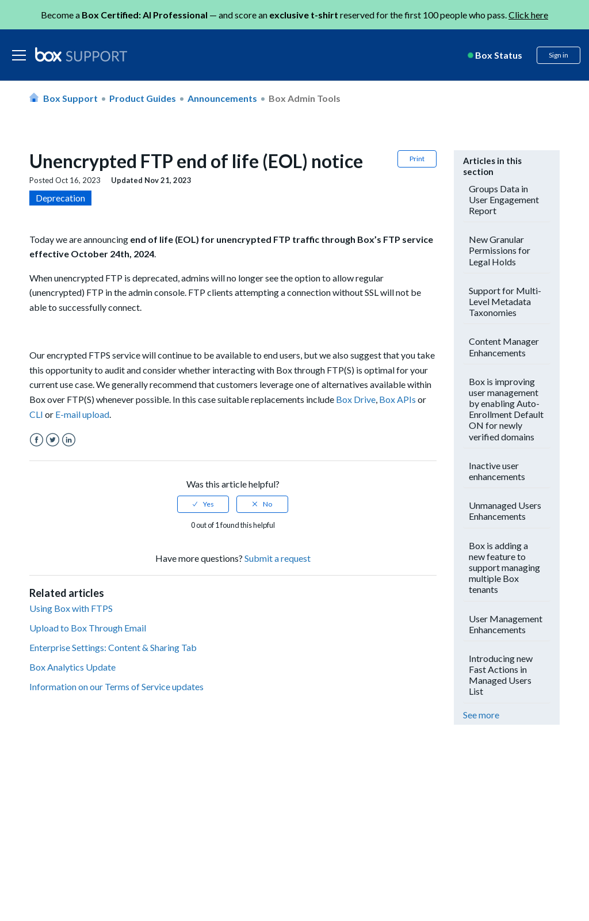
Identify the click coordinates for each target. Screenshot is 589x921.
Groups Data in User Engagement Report (504, 199)
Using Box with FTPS (71, 608)
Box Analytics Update (72, 666)
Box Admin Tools (305, 98)
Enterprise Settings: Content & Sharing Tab (113, 647)
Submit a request (277, 558)
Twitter (52, 440)
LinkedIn (69, 440)
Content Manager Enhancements (504, 346)
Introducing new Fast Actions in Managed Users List (501, 675)
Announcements (222, 98)
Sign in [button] (558, 55)
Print (417, 158)
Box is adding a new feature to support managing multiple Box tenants (504, 567)
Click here (528, 14)
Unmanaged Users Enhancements (505, 511)
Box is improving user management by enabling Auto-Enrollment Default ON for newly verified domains (506, 409)
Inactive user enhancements (497, 471)
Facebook (36, 440)
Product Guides (142, 98)
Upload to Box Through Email (87, 627)
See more (481, 714)
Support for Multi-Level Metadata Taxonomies (505, 301)
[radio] (203, 504)
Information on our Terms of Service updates (116, 686)
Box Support (70, 98)
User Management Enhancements (505, 624)
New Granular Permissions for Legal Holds (499, 250)
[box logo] (81, 54)
